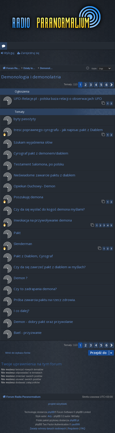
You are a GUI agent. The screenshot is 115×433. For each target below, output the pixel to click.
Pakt (17, 232)
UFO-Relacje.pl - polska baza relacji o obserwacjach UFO (58, 98)
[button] (111, 85)
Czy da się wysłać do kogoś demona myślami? (49, 209)
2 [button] (85, 84)
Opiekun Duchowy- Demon (34, 186)
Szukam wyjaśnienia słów (33, 142)
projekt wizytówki (57, 403)
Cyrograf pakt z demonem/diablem (41, 153)
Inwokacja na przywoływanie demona (43, 220)
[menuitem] (48, 429)
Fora (4, 47)
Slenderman (23, 243)
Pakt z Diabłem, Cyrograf (33, 256)
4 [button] (96, 84)
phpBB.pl (74, 420)
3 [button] (91, 84)
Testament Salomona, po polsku (39, 164)
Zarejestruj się (30, 53)
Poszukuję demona (28, 197)
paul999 (76, 424)
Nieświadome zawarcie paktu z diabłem (44, 175)
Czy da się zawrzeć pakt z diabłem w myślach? (50, 267)
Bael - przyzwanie (28, 332)
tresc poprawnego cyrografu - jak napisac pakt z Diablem (58, 129)
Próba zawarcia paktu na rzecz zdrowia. (44, 299)
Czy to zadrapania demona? (35, 288)
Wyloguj (9, 53)
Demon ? (21, 278)
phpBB (51, 412)
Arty (50, 416)
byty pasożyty (25, 118)
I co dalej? (21, 310)
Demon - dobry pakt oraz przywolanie (43, 321)
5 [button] (101, 84)
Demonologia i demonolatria (31, 77)
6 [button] (106, 84)
